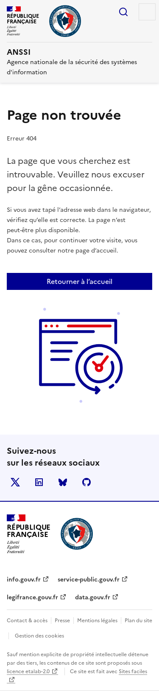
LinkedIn (39, 482)
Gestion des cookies (39, 636)
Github (86, 482)
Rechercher (123, 11)
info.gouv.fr (24, 579)
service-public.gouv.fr (89, 579)
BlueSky (62, 482)
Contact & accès (27, 620)
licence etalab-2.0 (28, 671)
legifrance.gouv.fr (32, 597)
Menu (147, 11)
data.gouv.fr (92, 597)
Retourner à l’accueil (79, 281)
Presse (62, 620)
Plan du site (138, 620)
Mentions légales (97, 620)
